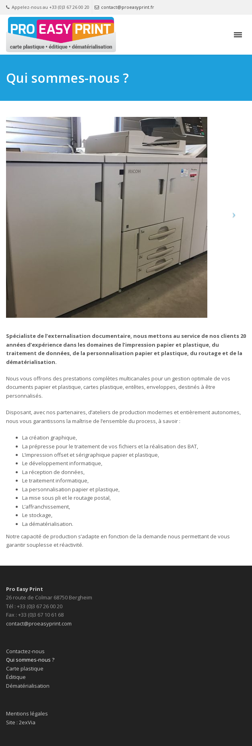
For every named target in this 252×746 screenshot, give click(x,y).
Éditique (16, 677)
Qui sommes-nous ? (30, 659)
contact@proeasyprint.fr (124, 7)
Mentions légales (27, 713)
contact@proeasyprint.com (39, 623)
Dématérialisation (28, 685)
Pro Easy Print (24, 589)
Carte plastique (24, 668)
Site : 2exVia (20, 722)
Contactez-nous (25, 651)
